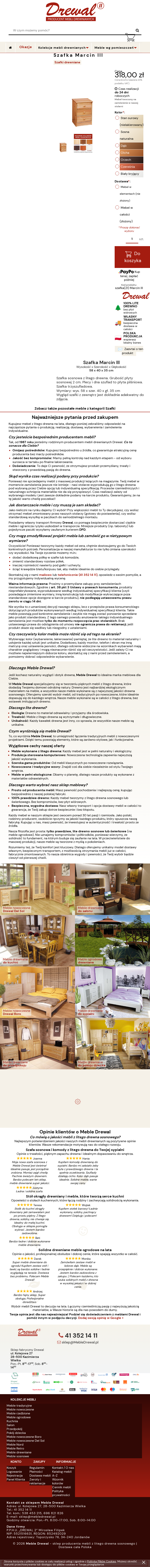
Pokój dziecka (16, 1433)
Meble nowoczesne (20, 1409)
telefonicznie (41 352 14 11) (77, 575)
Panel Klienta (16, 1479)
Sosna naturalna (126, 135)
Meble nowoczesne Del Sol (26, 1441)
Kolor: (120, 112)
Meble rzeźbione (18, 1413)
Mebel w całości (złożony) (126, 214)
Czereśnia (128, 167)
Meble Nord (15, 1444)
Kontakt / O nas (63, 1468)
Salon (10, 1425)
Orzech (126, 160)
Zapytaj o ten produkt (130, 351)
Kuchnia (12, 1421)
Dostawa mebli (40, 1475)
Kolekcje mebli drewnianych (62, 48)
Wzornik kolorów (57, 1481)
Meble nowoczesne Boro (24, 1437)
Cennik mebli (61, 1487)
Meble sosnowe (18, 1456)
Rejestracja (15, 1475)
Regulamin (36, 1468)
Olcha (125, 153)
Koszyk (11, 1468)
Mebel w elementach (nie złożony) (130, 193)
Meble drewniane (19, 1452)
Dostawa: (122, 181)
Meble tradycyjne (19, 1405)
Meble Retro (15, 1448)
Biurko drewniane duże (75, 1109)
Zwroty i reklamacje (37, 1481)
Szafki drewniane (67, 62)
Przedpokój (14, 1429)
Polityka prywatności (61, 1493)
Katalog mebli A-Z (62, 1474)
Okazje (25, 47)
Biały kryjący (130, 174)
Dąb (124, 146)
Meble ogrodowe (19, 1417)
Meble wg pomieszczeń (114, 48)
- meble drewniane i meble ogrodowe (75, 1073)
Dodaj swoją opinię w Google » (100, 1318)
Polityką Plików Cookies (101, 1561)
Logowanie (14, 1472)
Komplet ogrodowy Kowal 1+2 (75, 1082)
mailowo (45, 575)
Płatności (36, 1472)
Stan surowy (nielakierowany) (131, 121)
